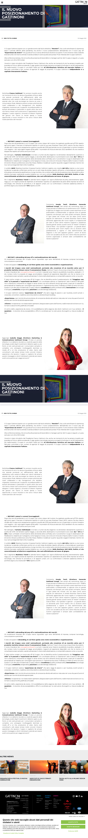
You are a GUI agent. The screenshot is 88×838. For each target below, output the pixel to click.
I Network (38, 800)
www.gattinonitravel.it (28, 272)
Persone (26, 804)
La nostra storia (24, 800)
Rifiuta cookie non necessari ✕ (77, 816)
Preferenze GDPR (73, 831)
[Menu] (2, 2)
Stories (46, 808)
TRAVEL (38, 795)
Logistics (55, 801)
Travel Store (39, 798)
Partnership (25, 813)
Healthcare (56, 803)
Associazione (25, 805)
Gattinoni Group (24, 798)
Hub (27, 811)
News (27, 809)
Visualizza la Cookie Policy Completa (13, 833)
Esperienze (25, 807)
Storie (27, 808)
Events (55, 795)
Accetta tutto (73, 822)
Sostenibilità (25, 803)
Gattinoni (25, 795)
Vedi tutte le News (10, 38)
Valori (27, 801)
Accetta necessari (73, 826)
